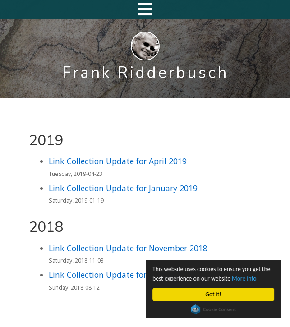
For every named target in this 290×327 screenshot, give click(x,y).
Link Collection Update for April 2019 (118, 161)
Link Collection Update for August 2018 (122, 274)
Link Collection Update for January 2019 (123, 188)
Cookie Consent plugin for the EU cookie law (213, 309)
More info (244, 278)
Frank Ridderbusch (145, 72)
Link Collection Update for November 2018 (128, 248)
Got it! (213, 294)
